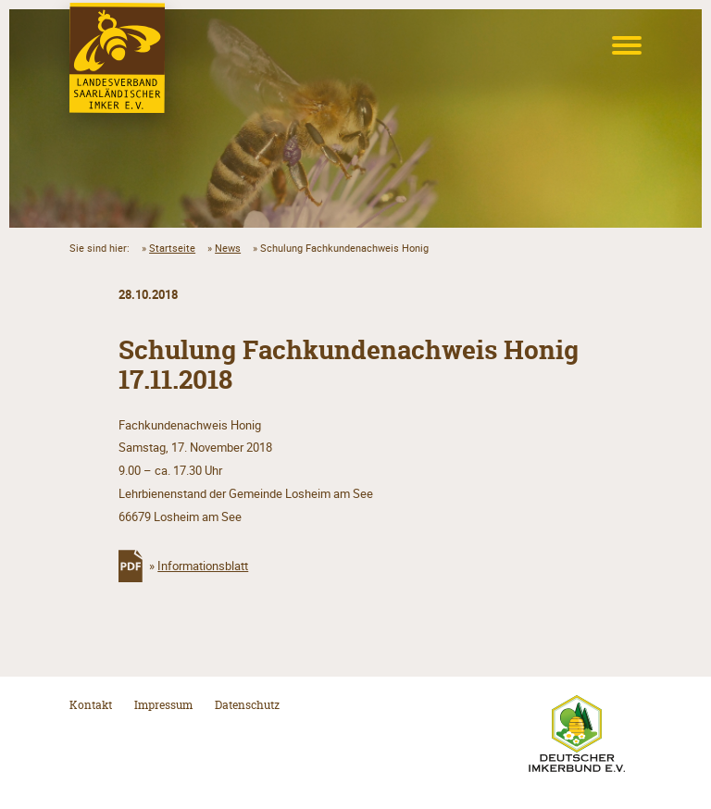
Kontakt (90, 705)
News (228, 248)
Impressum (163, 705)
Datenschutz (247, 705)
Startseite (172, 248)
